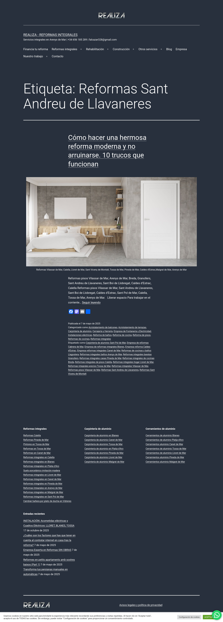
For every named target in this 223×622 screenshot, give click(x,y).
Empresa (181, 49)
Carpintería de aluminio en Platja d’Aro (103, 448)
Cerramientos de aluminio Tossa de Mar (166, 448)
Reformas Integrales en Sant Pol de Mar (43, 496)
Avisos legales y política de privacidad (140, 605)
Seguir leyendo (91, 302)
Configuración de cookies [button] (189, 617)
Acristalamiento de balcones (103, 327)
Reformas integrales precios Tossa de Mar (89, 366)
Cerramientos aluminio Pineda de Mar (165, 457)
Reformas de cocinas (78, 339)
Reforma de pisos (141, 335)
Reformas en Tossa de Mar (37, 448)
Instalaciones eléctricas (80, 335)
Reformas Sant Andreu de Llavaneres (120, 370)
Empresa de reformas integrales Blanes (104, 346)
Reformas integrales (64, 49)
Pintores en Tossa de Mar (36, 444)
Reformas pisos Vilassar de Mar (84, 370)
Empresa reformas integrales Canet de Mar (98, 350)
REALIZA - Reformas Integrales (50, 35)
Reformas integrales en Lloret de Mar (42, 474)
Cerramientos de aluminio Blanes (162, 435)
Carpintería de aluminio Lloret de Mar (103, 457)
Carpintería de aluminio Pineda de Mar (103, 453)
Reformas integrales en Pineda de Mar (42, 483)
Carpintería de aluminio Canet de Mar (103, 439)
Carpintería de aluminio (80, 331)
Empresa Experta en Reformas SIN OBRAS (47, 549)
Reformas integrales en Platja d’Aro (41, 466)
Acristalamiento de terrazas (132, 327)
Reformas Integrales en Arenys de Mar (42, 488)
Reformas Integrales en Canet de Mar (42, 479)
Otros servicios (148, 49)
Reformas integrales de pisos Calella (93, 362)
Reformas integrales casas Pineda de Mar (100, 358)
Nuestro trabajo (33, 56)
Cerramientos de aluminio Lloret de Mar (166, 453)
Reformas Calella (32, 435)
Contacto (57, 56)
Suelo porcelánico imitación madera (41, 470)
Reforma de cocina (122, 335)
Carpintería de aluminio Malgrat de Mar (104, 461)
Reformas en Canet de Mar (37, 453)
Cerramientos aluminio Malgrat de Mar (165, 461)
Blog (169, 49)
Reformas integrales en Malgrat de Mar (43, 492)
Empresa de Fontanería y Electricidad (132, 331)
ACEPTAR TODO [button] (211, 617)
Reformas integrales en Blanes (38, 461)
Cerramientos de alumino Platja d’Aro (164, 439)
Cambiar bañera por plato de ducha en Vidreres (47, 501)
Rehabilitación (95, 49)
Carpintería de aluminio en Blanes (101, 435)
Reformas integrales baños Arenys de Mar (101, 354)
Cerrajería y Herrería (103, 331)
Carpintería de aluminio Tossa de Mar (103, 444)
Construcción (121, 49)
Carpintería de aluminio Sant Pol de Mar (106, 342)
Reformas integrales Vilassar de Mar (130, 366)
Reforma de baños (102, 335)
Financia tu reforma (35, 49)
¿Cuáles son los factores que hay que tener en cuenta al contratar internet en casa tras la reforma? (49, 540)
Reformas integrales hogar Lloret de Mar (133, 362)
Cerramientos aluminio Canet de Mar (164, 444)
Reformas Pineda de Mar (36, 439)
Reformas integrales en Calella (38, 457)
